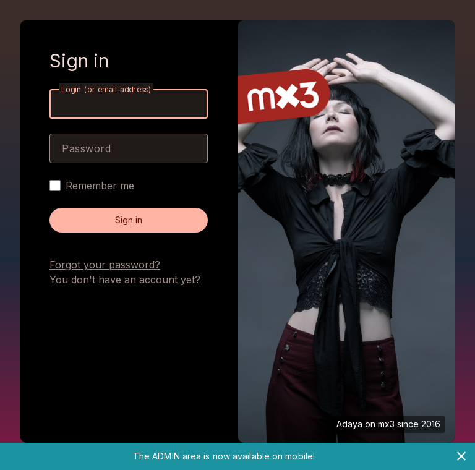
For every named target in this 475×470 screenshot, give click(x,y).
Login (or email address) (106, 89)
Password (86, 148)
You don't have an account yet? (124, 279)
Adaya (349, 424)
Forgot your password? (104, 264)
